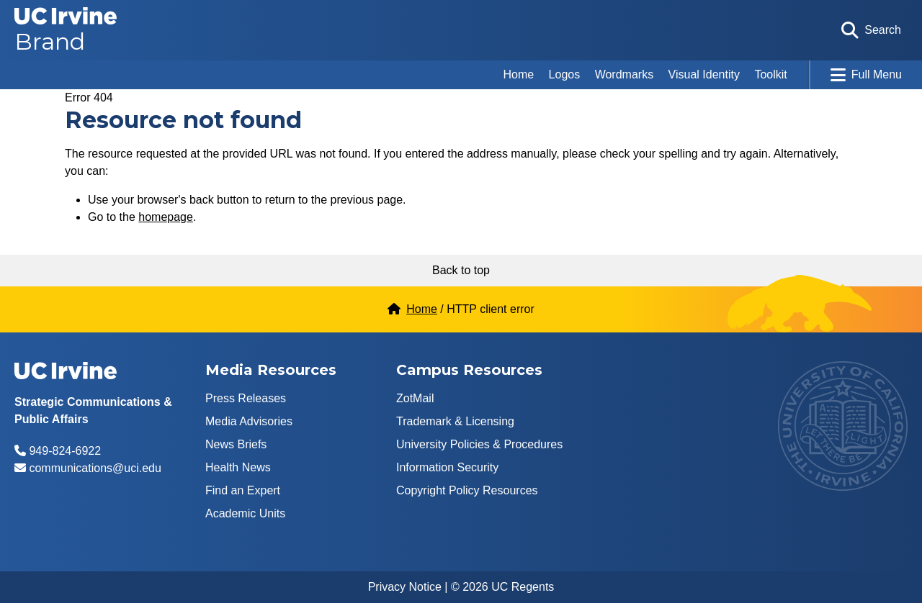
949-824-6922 (65, 451)
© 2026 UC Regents (502, 587)
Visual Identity (704, 74)
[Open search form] (871, 30)
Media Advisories (248, 421)
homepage (165, 217)
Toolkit (770, 74)
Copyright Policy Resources (467, 490)
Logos (565, 74)
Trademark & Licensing (455, 421)
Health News (238, 467)
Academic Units (245, 513)
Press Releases (245, 398)
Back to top (461, 270)
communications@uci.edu (95, 468)
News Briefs (236, 444)
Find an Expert (242, 490)
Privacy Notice (405, 587)
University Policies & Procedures (479, 444)
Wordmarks (624, 74)
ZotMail (415, 398)
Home (518, 74)
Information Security (447, 467)
